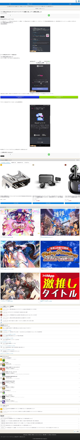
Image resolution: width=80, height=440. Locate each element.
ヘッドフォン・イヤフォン (5, 162)
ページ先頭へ (77, 431)
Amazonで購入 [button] (16, 203)
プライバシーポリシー (38, 434)
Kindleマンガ (13, 162)
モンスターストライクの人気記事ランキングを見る (7, 349)
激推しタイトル (41, 8)
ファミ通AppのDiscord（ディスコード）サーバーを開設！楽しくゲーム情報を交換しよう (40, 6)
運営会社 (33, 434)
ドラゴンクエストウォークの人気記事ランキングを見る (8, 334)
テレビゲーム (27, 162)
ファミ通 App (3, 1)
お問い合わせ (25, 434)
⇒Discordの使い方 (3, 23)
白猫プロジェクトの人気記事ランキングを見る (7, 353)
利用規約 (29, 434)
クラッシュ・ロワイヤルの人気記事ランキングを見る (8, 345)
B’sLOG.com (54, 434)
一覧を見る (77, 207)
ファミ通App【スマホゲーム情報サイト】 (13, 6)
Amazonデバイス (20, 162)
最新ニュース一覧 (23, 6)
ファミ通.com (49, 434)
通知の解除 (44, 434)
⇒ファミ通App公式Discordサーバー (6, 22)
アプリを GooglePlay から (58, 97)
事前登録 (37, 8)
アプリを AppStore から (20, 97)
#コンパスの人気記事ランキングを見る (6, 330)
